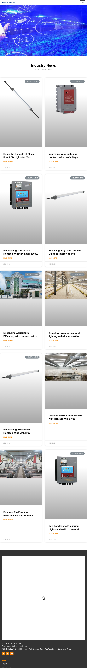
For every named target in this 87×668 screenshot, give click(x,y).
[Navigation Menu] (82, 2)
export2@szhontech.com (17, 646)
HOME (4, 664)
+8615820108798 (15, 643)
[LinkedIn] (7, 653)
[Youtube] (11, 653)
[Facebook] (3, 653)
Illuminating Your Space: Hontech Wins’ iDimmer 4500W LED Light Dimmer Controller (20, 253)
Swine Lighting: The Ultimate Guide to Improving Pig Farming (65, 253)
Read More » (8, 161)
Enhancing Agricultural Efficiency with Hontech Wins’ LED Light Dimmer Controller (20, 336)
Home (37, 69)
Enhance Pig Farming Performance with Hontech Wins (18, 515)
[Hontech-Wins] (8, 2)
